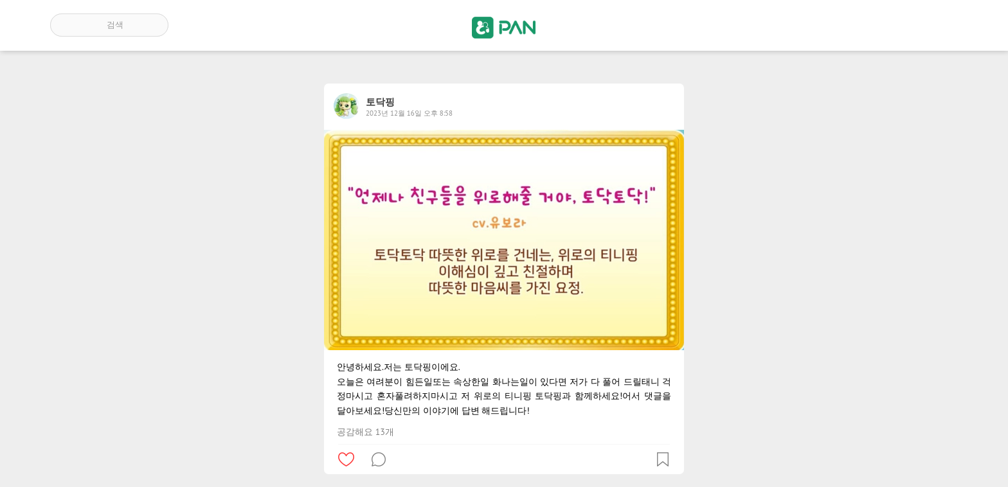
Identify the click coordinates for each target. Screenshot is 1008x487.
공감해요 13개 (365, 432)
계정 (940, 25)
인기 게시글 (903, 25)
